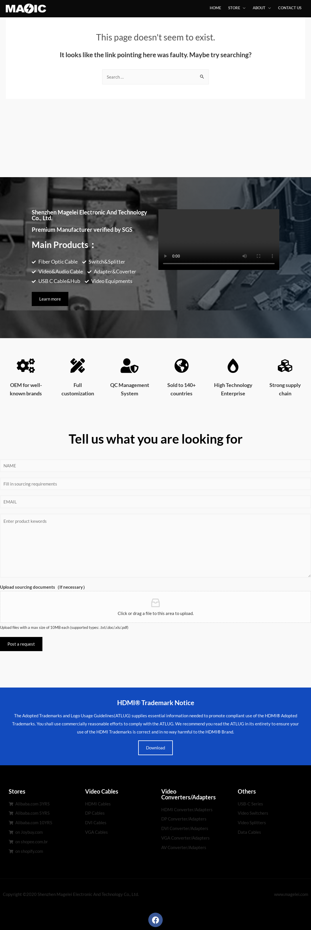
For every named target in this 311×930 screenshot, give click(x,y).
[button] (50, 299)
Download (155, 747)
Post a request (21, 643)
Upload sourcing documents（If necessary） (43, 587)
